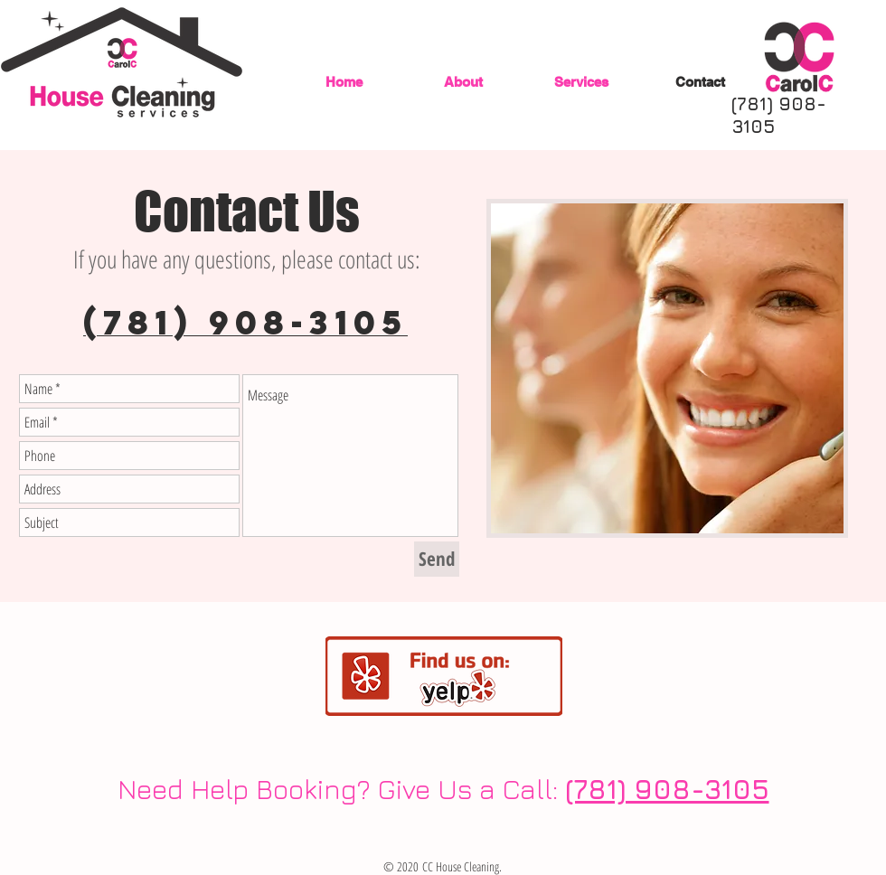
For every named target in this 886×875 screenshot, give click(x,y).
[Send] (436, 559)
